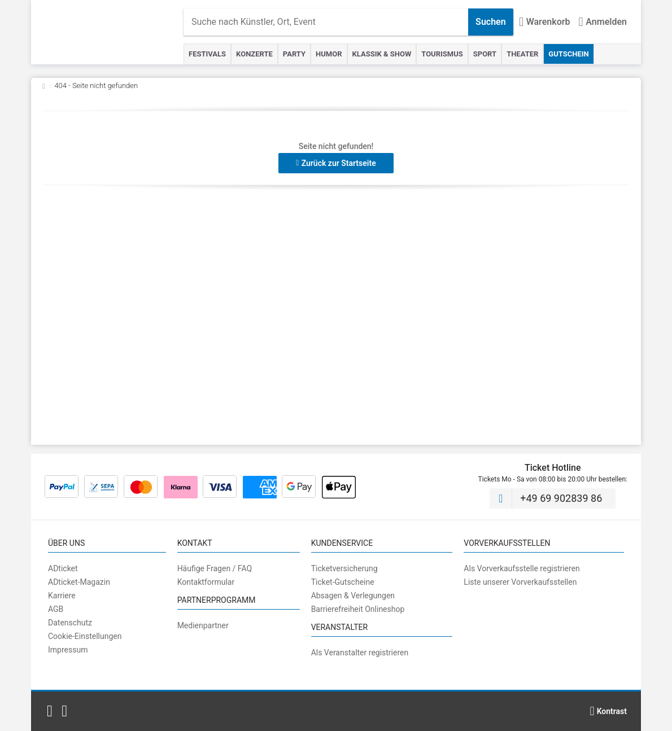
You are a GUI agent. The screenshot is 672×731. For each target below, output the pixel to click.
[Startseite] (113, 32)
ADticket (63, 568)
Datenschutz (70, 622)
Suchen (490, 21)
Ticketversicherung (344, 568)
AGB (55, 609)
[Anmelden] (603, 22)
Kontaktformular (206, 581)
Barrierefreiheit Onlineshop (358, 609)
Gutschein (568, 54)
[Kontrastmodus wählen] (608, 711)
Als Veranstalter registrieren (360, 652)
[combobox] (326, 22)
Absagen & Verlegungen (353, 595)
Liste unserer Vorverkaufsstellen (520, 581)
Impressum (68, 649)
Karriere (62, 595)
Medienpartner (203, 625)
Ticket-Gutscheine (342, 581)
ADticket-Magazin (79, 581)
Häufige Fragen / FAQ (214, 568)
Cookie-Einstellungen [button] (84, 636)
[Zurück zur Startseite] (43, 85)
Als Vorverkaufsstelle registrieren (521, 568)
